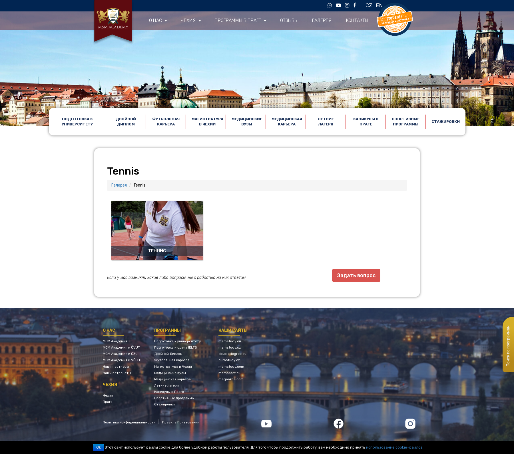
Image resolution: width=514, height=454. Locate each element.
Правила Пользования (180, 422)
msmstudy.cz (229, 347)
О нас (155, 20)
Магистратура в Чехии (207, 121)
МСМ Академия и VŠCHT (122, 360)
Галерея (319, 20)
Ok (99, 447)
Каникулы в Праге (365, 121)
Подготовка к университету (77, 121)
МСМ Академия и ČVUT (121, 347)
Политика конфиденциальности (129, 422)
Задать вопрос (356, 275)
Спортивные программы (405, 121)
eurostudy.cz (229, 360)
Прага (108, 401)
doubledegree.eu (232, 353)
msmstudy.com (231, 366)
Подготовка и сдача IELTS (175, 347)
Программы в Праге (236, 20)
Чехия (187, 20)
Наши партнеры (116, 366)
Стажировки (445, 121)
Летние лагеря (326, 121)
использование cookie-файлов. (394, 447)
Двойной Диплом (126, 121)
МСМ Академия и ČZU (120, 353)
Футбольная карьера (166, 121)
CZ (369, 5)
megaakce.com (231, 379)
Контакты (354, 20)
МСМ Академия (115, 341)
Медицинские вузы (247, 121)
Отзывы (287, 20)
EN (379, 5)
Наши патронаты (117, 372)
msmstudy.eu (229, 341)
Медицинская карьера (287, 121)
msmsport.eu (229, 372)
